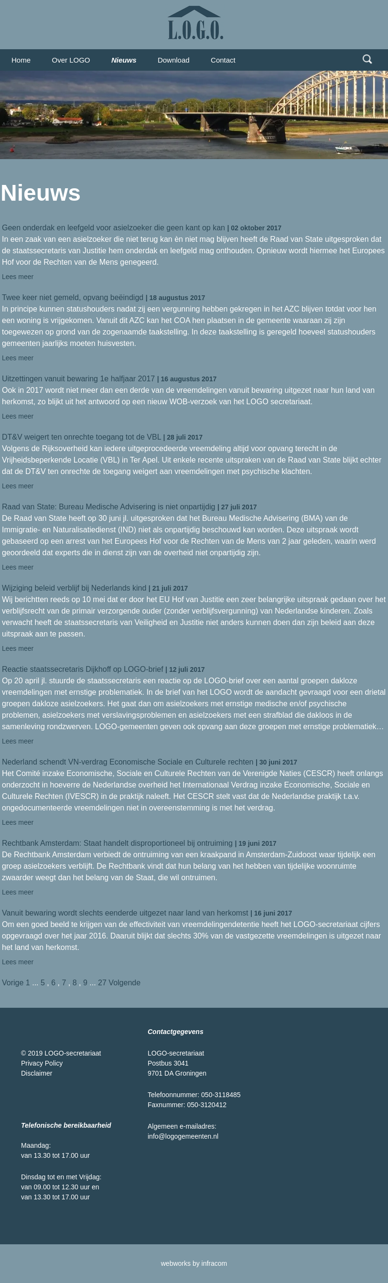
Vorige (12, 983)
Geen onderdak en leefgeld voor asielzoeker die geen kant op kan (113, 228)
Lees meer (17, 276)
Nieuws (124, 60)
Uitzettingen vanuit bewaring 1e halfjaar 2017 (78, 379)
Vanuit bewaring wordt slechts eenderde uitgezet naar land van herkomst (125, 913)
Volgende (124, 983)
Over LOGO (71, 60)
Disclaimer (36, 1073)
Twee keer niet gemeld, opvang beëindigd (72, 297)
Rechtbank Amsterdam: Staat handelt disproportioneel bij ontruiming (117, 843)
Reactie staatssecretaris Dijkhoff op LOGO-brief (82, 669)
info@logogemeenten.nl (183, 1136)
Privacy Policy (42, 1063)
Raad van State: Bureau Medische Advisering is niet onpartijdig (108, 507)
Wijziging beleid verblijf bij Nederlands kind (74, 588)
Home (21, 60)
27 (102, 983)
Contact (223, 60)
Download (174, 60)
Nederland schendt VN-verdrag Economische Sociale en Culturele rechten (128, 762)
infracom (214, 1263)
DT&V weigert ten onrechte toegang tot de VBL (81, 437)
